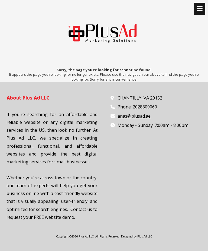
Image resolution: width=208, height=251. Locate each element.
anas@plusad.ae (134, 116)
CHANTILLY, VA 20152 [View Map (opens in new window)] (140, 98)
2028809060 (145, 107)
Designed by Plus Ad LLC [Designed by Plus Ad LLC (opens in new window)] (136, 236)
